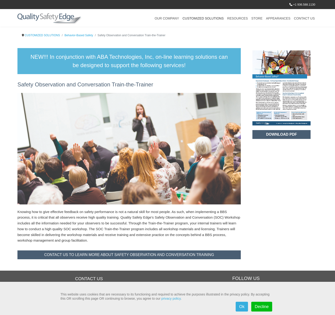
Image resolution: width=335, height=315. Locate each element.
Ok (242, 306)
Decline (262, 306)
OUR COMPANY (167, 18)
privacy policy (171, 298)
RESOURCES (237, 18)
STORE (256, 18)
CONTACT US (304, 18)
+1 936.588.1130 (304, 4)
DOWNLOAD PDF (281, 134)
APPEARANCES (278, 18)
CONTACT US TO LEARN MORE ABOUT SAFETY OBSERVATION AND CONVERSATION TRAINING (129, 255)
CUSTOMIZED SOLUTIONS (203, 18)
